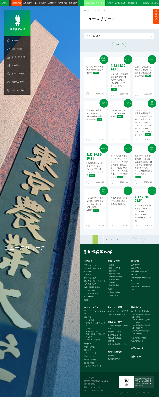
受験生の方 (16, 3)
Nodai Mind (88, 271)
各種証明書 (89, 3)
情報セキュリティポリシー (93, 387)
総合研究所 (135, 265)
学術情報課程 (114, 285)
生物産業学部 (114, 279)
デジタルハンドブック (93, 366)
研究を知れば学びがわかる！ (140, 287)
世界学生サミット (115, 335)
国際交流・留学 (18, 82)
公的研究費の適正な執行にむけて (141, 279)
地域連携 (111, 356)
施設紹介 (87, 317)
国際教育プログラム (115, 332)
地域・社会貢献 (18, 90)
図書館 (88, 328)
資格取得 (87, 350)
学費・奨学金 (89, 347)
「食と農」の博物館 (93, 340)
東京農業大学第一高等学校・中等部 (141, 315)
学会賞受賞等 (136, 268)
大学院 (110, 289)
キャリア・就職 (18, 74)
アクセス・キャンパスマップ (94, 312)
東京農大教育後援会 (139, 338)
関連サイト (136, 307)
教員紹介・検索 (114, 292)
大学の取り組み (90, 284)
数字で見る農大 (90, 278)
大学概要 (87, 275)
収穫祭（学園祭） (91, 360)
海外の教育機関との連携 (117, 344)
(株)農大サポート (134, 3)
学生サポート (89, 356)
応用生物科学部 (114, 268)
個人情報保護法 (89, 384)
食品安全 (145, 3)
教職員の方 (73, 3)
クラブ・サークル (91, 353)
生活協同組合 (89, 363)
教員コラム (135, 283)
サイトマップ (89, 378)
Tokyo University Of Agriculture (133, 393)
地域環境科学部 (114, 274)
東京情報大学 (137, 334)
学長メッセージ (90, 265)
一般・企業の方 (40, 3)
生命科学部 (113, 271)
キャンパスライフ (19, 57)
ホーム (86, 10)
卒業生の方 (52, 3)
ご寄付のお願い (90, 290)
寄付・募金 (100, 3)
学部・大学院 (17, 49)
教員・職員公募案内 (92, 287)
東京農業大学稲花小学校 (141, 331)
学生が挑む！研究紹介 (139, 271)
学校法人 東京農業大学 (140, 311)
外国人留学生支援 (115, 338)
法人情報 (154, 3)
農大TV (87, 300)
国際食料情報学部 (115, 276)
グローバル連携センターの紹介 (118, 327)
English (5, 3)
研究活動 (15, 65)
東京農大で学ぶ (114, 359)
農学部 (111, 265)
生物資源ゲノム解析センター (95, 324)
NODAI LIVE (89, 297)
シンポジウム (136, 275)
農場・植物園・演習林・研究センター (95, 335)
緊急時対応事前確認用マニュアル (96, 381)
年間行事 (87, 344)
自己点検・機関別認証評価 (94, 281)
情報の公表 (136, 356)
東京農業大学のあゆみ (93, 268)
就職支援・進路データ (116, 314)
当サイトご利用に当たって (93, 390)
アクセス (109, 3)
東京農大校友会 (137, 341)
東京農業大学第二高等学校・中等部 (141, 321)
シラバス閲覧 (113, 296)
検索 (81, 3)
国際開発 (111, 341)
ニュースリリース (91, 293)
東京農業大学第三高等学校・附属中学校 (141, 326)
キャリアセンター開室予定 (118, 311)
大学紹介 (15, 40)
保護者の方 (27, 3)
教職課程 (112, 282)
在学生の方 (62, 3)
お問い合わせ (120, 3)
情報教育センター (92, 331)
